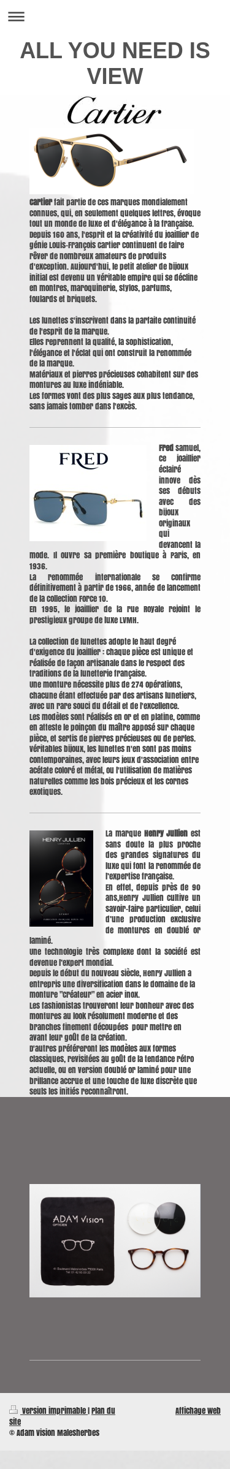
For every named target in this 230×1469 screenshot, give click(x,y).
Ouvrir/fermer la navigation (115, 16)
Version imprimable (48, 1410)
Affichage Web (198, 1410)
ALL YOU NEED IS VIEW (115, 63)
